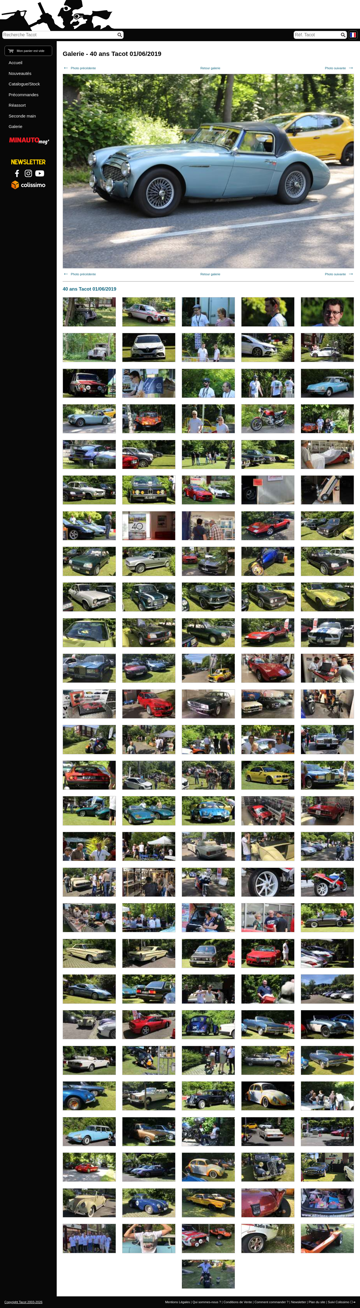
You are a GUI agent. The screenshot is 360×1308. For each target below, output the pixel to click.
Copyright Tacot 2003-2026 (24, 1302)
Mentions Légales (177, 1302)
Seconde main (22, 116)
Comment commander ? (272, 1302)
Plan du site (317, 1302)
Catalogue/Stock (24, 83)
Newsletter (298, 1302)
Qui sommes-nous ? (206, 1302)
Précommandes (24, 94)
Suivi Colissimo (338, 1302)
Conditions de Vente (237, 1302)
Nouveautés (20, 73)
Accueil (15, 62)
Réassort (17, 105)
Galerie (15, 126)
